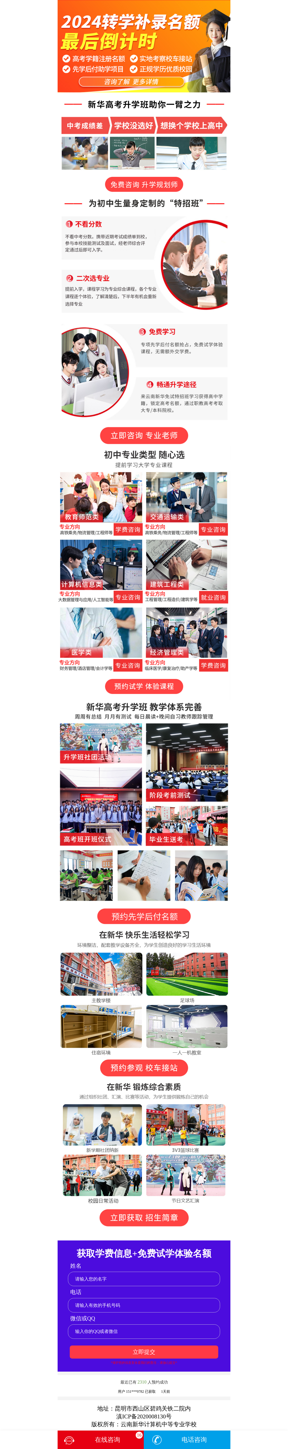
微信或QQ (82, 1318)
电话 (75, 1292)
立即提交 (144, 1352)
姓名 (75, 1266)
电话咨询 (194, 1439)
